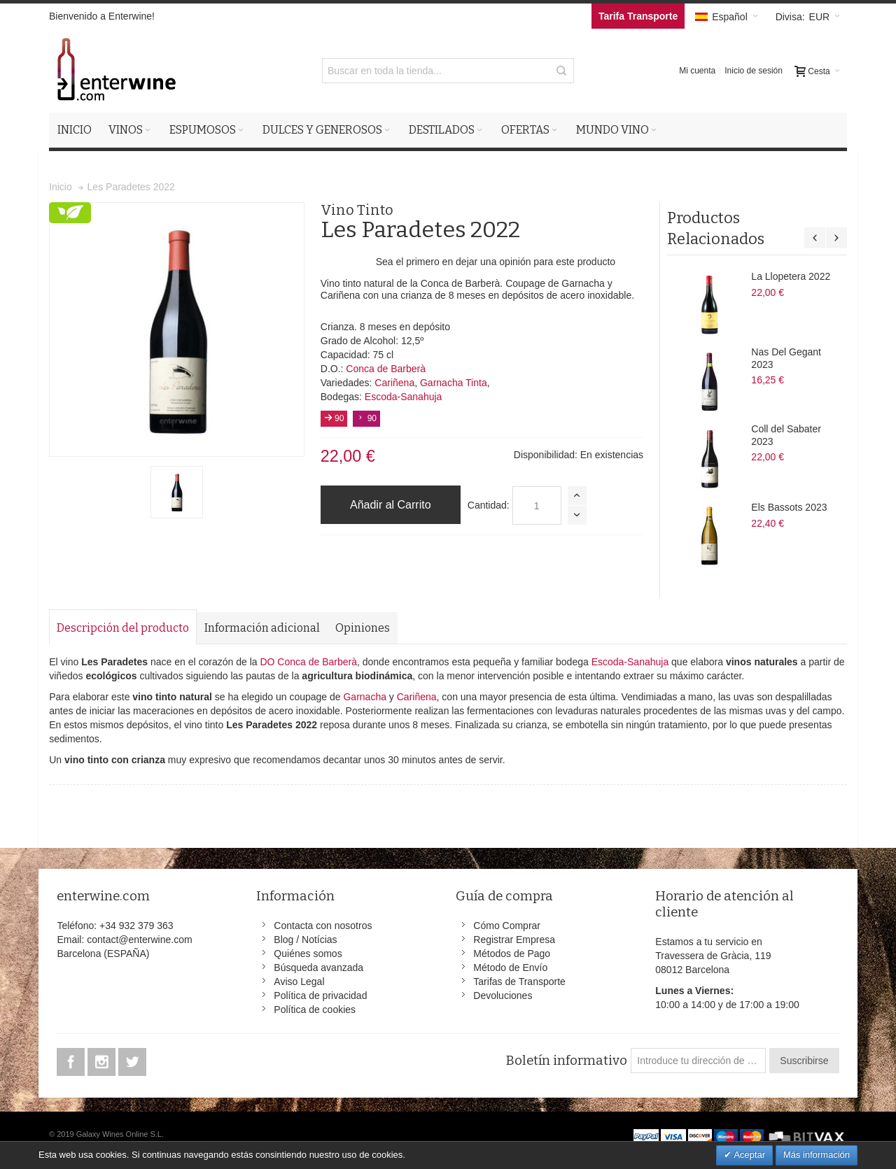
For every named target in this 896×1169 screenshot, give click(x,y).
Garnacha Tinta (453, 382)
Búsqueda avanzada (318, 967)
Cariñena (394, 382)
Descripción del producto (123, 628)
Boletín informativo (566, 1060)
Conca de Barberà (386, 368)
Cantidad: (489, 505)
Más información (816, 1154)
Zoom (176, 329)
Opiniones (362, 628)
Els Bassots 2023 (789, 507)
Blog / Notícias (305, 939)
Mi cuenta (697, 71)
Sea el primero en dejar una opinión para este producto (495, 261)
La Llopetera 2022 (790, 276)
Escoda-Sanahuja (403, 396)
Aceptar (748, 1154)
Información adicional (262, 628)
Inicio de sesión (753, 71)
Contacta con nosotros (323, 925)
